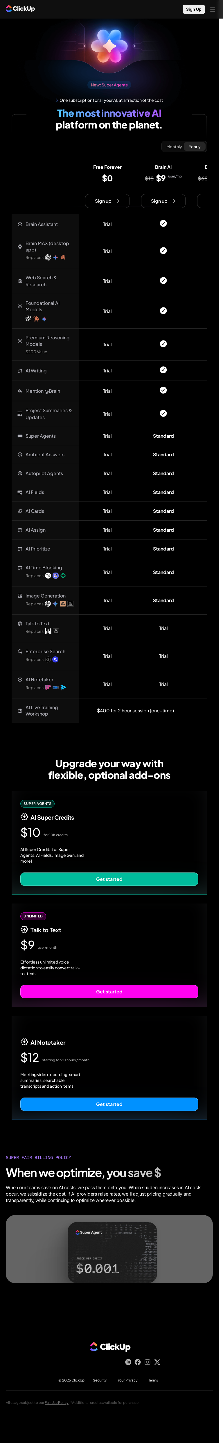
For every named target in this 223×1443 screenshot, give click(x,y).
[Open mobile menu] (212, 9)
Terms (153, 1380)
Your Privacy (127, 1380)
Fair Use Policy (57, 1402)
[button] (45, 224)
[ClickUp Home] (20, 9)
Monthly (174, 146)
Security (100, 1380)
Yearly (195, 146)
